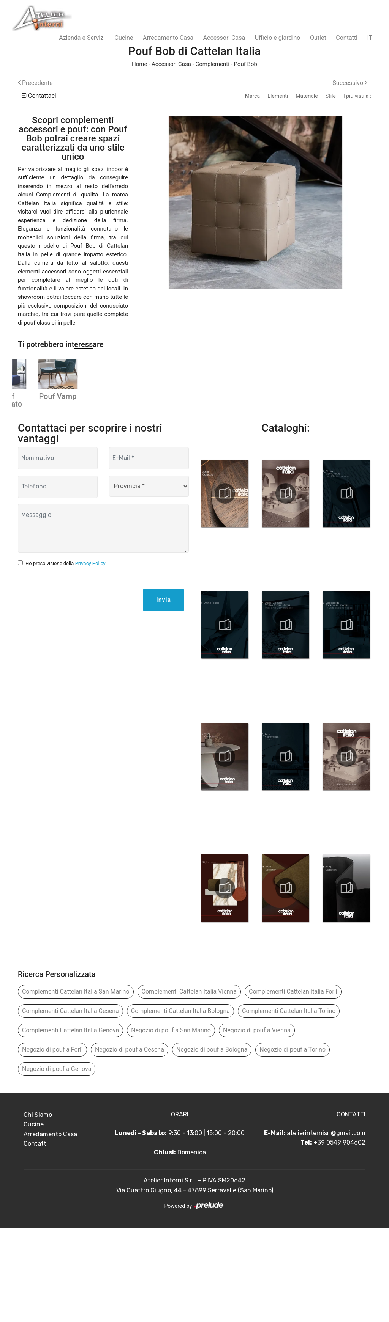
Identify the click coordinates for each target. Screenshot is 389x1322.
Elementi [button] (277, 96)
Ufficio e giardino (277, 37)
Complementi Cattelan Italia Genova (70, 1124)
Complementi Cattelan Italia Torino (288, 1105)
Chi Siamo (38, 1209)
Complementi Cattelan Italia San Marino (76, 1086)
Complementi (212, 64)
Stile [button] (331, 96)
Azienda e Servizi (82, 37)
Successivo (349, 82)
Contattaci (39, 95)
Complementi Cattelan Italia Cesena (70, 1105)
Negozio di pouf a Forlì (52, 1144)
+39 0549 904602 (339, 1237)
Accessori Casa (224, 37)
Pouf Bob (245, 64)
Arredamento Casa (168, 37)
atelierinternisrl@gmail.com (326, 1227)
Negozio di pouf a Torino (292, 1144)
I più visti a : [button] (357, 96)
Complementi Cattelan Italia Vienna (189, 1086)
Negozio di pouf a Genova (56, 1163)
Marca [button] (252, 96)
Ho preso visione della (65, 658)
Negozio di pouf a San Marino (171, 1124)
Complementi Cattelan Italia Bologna (180, 1105)
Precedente (35, 82)
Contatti (346, 37)
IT (370, 37)
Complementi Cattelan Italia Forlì (293, 1086)
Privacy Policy (90, 658)
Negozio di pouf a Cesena (129, 1144)
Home (139, 64)
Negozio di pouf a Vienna (257, 1124)
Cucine (124, 37)
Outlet (318, 37)
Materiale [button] (307, 96)
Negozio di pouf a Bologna (211, 1144)
